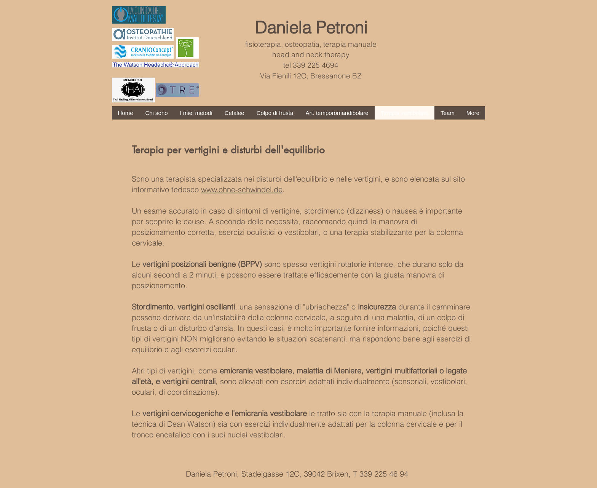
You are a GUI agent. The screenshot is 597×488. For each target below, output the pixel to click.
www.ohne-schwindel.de (242, 189)
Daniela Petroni (311, 27)
